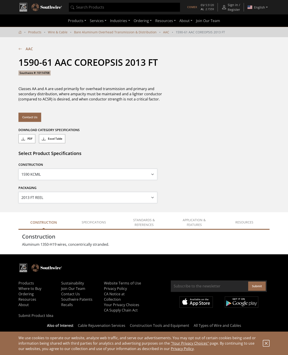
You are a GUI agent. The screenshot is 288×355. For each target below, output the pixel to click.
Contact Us (29, 117)
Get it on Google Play (241, 302)
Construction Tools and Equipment (159, 325)
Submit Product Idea (35, 315)
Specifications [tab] (94, 222)
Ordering (26, 293)
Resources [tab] (244, 222)
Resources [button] (164, 20)
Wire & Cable (58, 32)
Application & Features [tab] (194, 222)
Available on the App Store (196, 302)
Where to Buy (29, 288)
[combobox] (124, 7)
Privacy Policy (182, 348)
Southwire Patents (76, 299)
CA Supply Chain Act (121, 310)
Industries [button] (118, 20)
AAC (166, 32)
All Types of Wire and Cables (217, 325)
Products (34, 32)
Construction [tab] (43, 222)
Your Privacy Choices (121, 304)
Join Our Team (208, 20)
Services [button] (97, 20)
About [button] (184, 20)
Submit (257, 286)
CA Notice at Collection (114, 296)
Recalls (67, 304)
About (23, 304)
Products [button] (75, 20)
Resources (27, 299)
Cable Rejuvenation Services (101, 325)
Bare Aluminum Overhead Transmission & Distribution (115, 32)
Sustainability (72, 283)
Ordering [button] (141, 20)
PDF (26, 139)
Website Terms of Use (122, 283)
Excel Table (52, 139)
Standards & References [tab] (144, 222)
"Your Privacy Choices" (190, 343)
